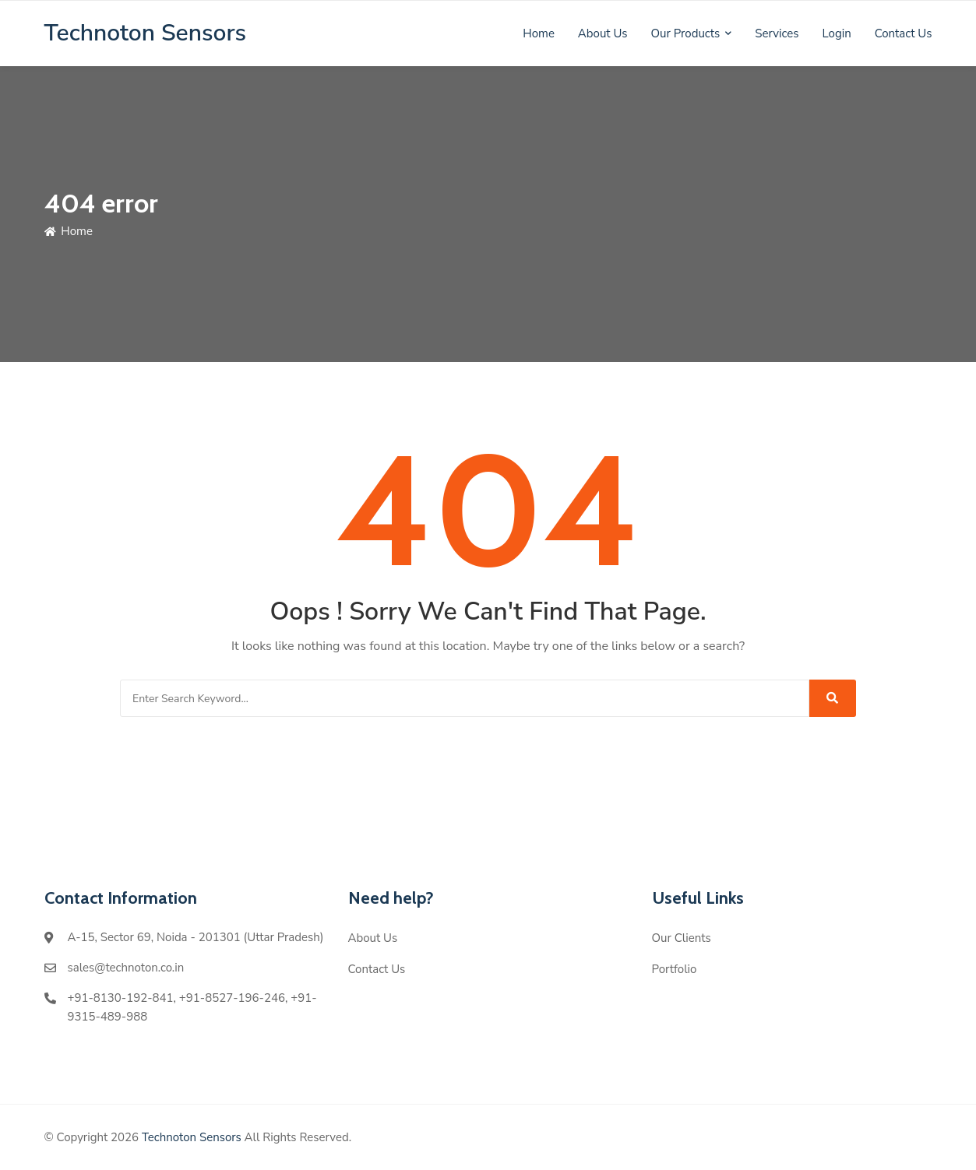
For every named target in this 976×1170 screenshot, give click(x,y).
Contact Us (903, 33)
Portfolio (674, 969)
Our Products (686, 33)
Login (836, 33)
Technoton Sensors (191, 1137)
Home (539, 33)
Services (776, 33)
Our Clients (681, 938)
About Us (603, 33)
